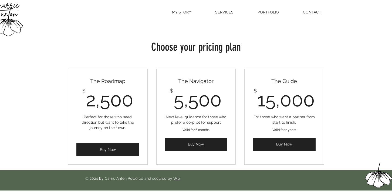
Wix (176, 178)
